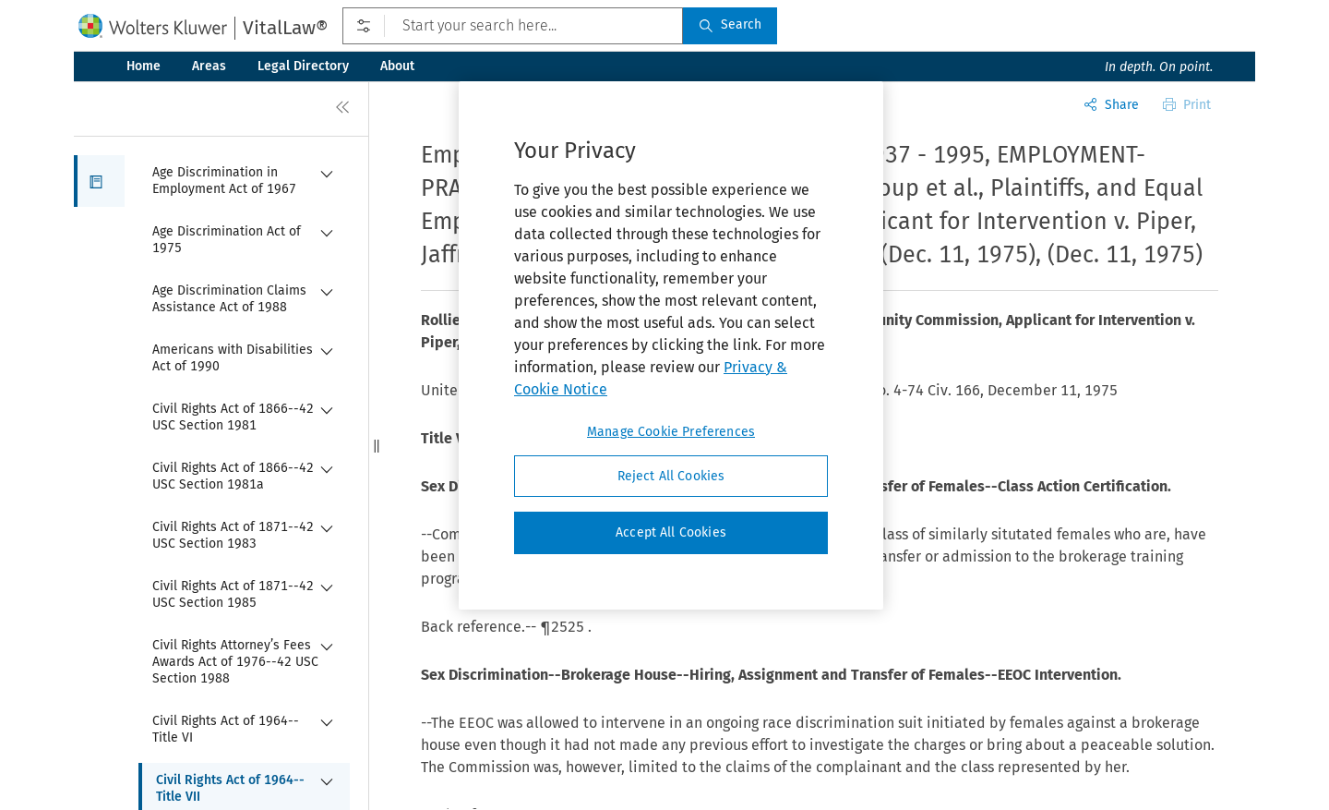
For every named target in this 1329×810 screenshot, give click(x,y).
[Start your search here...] (512, 25)
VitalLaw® (285, 28)
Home (143, 66)
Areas (209, 66)
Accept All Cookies (671, 532)
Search (730, 24)
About (397, 66)
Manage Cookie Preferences (671, 432)
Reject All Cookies (671, 476)
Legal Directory (303, 66)
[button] (99, 181)
